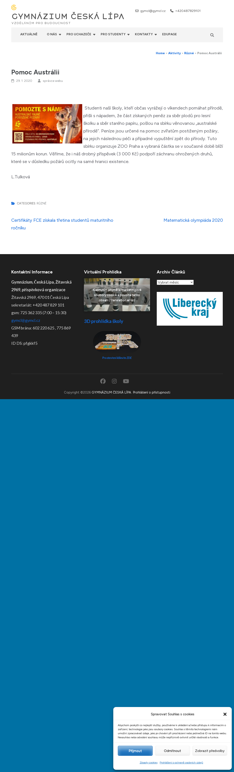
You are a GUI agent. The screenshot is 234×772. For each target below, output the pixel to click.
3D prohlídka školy (103, 321)
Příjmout (135, 751)
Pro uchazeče (78, 34)
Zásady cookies (148, 762)
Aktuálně (28, 34)
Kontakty (144, 34)
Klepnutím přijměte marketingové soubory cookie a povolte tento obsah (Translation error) (117, 295)
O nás (52, 34)
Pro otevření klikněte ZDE (117, 358)
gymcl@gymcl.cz (153, 11)
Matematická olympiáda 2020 (193, 220)
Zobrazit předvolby (210, 751)
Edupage (169, 34)
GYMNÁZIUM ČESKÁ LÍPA (67, 16)
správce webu (53, 81)
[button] (225, 714)
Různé (41, 203)
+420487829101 (188, 11)
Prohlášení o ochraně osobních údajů (181, 762)
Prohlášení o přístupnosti (151, 392)
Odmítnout (172, 751)
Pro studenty (113, 34)
